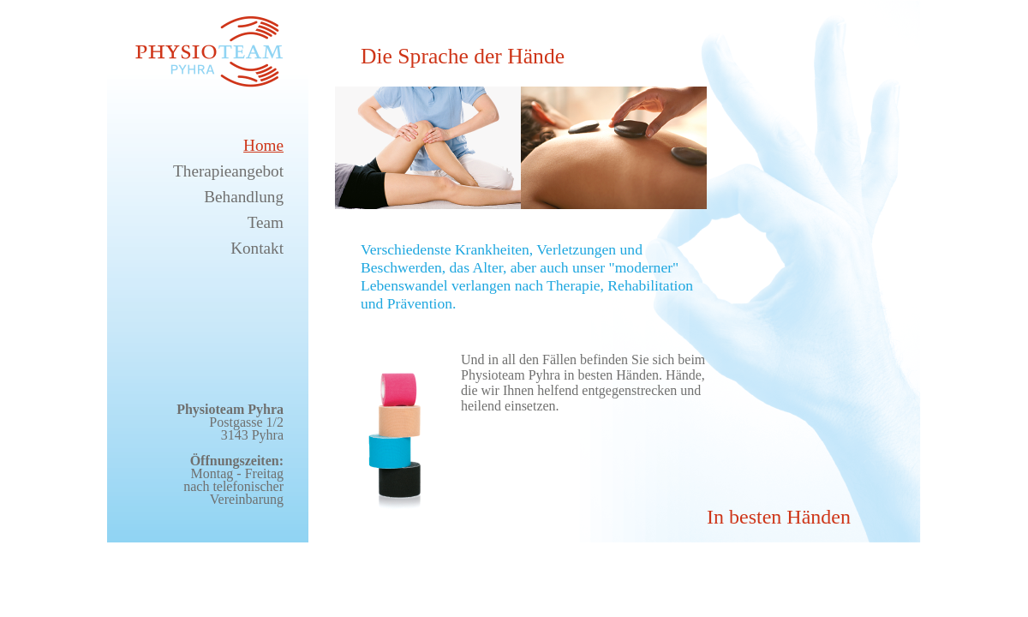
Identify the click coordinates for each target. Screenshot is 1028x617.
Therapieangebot (228, 171)
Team (266, 222)
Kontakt (257, 248)
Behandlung (244, 197)
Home (263, 145)
